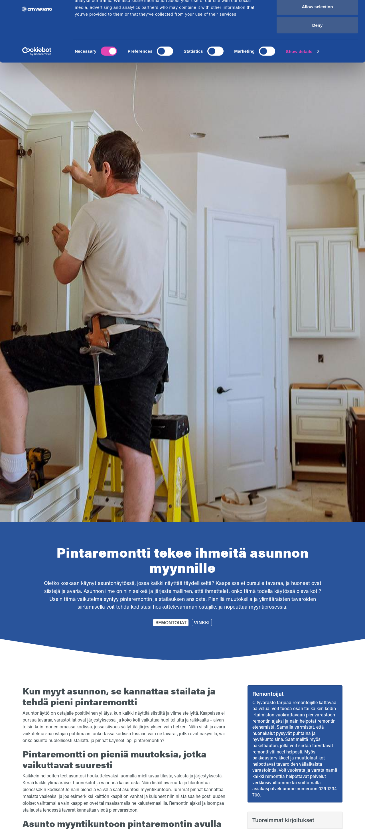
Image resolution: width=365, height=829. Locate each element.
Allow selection (317, 33)
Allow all (317, 15)
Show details (299, 78)
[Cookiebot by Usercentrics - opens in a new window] (37, 78)
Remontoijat (170, 622)
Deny (317, 52)
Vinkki (202, 622)
